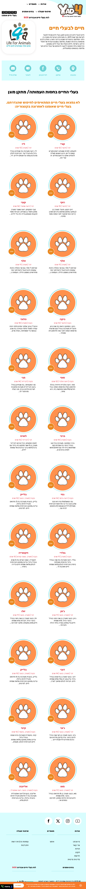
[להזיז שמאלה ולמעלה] (1, 886)
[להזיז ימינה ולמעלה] (3, 886)
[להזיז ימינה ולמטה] (3, 887)
